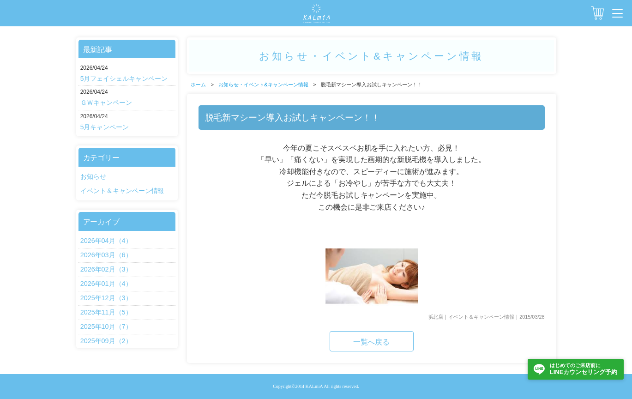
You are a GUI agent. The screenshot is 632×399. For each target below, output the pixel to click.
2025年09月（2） (106, 341)
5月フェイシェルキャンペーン (124, 78)
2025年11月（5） (106, 312)
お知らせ (93, 176)
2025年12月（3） (106, 298)
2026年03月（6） (106, 255)
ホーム (198, 84)
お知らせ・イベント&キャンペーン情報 (263, 84)
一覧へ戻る (371, 342)
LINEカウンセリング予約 (583, 368)
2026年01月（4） (106, 283)
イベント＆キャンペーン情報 (122, 190)
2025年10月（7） (106, 326)
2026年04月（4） (106, 240)
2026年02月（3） (106, 269)
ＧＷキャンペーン (106, 102)
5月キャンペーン (104, 127)
